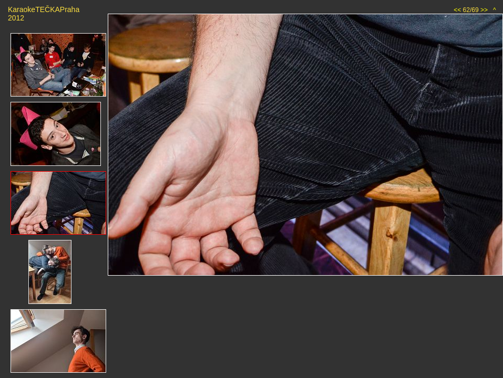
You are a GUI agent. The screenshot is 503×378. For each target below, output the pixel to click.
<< (457, 10)
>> (484, 10)
